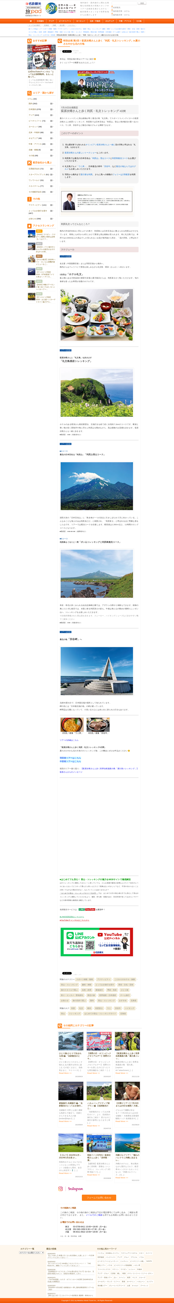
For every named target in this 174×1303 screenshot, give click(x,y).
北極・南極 (33, 150)
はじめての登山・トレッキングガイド (100, 1013)
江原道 (113, 1273)
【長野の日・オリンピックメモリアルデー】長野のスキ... (99, 1056)
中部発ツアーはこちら (70, 761)
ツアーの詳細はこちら (69, 740)
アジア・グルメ (103, 1273)
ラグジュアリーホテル (129, 1253)
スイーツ (149, 1253)
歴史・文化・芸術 (133, 29)
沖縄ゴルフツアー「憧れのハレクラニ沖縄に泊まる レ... (127, 1157)
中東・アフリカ (125, 21)
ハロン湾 (137, 1265)
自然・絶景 (42, 32)
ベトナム (71, 25)
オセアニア (109, 21)
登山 (63, 1013)
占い (115, 1277)
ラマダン (124, 1269)
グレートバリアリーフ (117, 1286)
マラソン (115, 1269)
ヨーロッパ (80, 21)
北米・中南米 (95, 21)
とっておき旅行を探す (118, 29)
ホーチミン (131, 1281)
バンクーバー (110, 1257)
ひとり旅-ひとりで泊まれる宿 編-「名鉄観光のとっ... (70, 1056)
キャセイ (135, 1286)
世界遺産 (101, 1257)
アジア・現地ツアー (105, 1277)
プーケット (144, 1286)
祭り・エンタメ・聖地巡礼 (80, 32)
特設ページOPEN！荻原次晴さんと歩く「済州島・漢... (99, 1157)
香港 (123, 1281)
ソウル (141, 1257)
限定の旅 (94, 32)
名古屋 (62, 25)
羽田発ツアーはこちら (70, 758)
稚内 (89, 1008)
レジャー (132, 1269)
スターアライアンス (37, 174)
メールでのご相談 (94, 1215)
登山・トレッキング (94, 29)
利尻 (73, 1008)
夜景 (128, 1277)
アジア (51, 21)
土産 (128, 1286)
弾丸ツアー (102, 1265)
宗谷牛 (118, 1008)
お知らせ (125, 32)
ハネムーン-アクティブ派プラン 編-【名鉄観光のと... (98, 1105)
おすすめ (46, 35)
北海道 (46, 25)
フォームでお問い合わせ (99, 1197)
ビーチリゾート (65, 21)
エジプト (150, 1281)
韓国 (124, 1273)
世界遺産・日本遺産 (105, 32)
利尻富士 (99, 1008)
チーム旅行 (116, 32)
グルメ (126, 1257)
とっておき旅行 (34, 25)
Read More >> (65, 1073)
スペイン (122, 1277)
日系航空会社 (34, 169)
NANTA (149, 1261)
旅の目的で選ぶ (134, 32)
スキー (141, 1253)
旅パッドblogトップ (35, 29)
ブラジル (134, 1257)
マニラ (134, 1277)
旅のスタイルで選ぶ (69, 990)
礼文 (81, 1008)
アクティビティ (63, 29)
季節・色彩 (59, 32)
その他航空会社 (35, 192)
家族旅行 (51, 32)
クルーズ (142, 1277)
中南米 (139, 1269)
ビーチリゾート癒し (137, 1261)
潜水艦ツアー (102, 1286)
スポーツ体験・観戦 (49, 29)
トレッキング (74, 1013)
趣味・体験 (106, 29)
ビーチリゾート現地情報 (123, 1265)
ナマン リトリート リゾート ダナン (140, 1273)
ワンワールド (34, 180)
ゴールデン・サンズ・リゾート (109, 1281)
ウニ (109, 1008)
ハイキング (129, 1008)
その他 (138, 21)
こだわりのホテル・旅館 (78, 29)
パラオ (109, 1265)
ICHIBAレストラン (112, 1253)
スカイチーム (34, 186)
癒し (119, 1273)
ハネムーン (141, 1281)
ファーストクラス (104, 1269)
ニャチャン (124, 1261)
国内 (142, 32)
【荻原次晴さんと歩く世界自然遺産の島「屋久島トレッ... (127, 1056)
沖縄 (54, 25)
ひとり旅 (67, 32)
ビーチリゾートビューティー (108, 1261)
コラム (30, 99)
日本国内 (40, 21)
